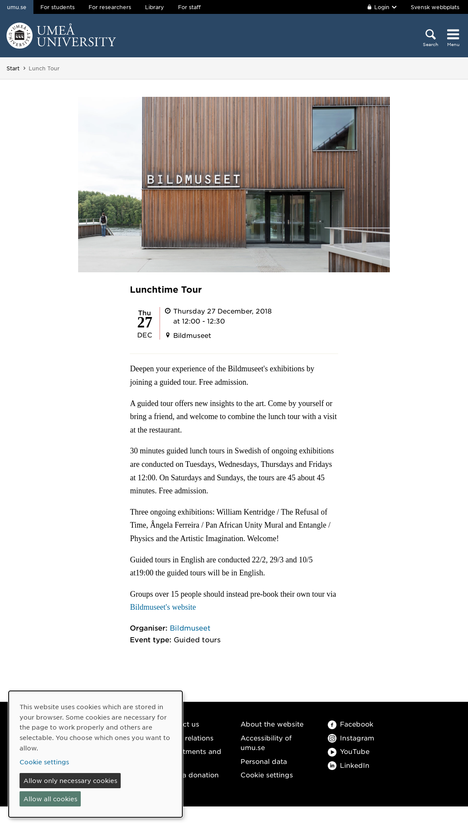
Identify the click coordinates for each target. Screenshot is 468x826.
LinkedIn (348, 765)
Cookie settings (267, 774)
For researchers (110, 6)
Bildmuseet (190, 627)
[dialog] (95, 754)
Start (13, 68)
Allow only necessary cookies (70, 780)
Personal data (264, 761)
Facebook (350, 724)
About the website (272, 724)
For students (57, 6)
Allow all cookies (50, 799)
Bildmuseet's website (163, 607)
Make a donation (190, 774)
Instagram (351, 737)
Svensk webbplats (435, 6)
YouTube (348, 751)
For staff (189, 6)
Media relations (188, 737)
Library (154, 6)
